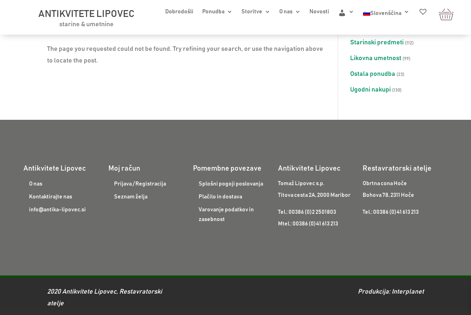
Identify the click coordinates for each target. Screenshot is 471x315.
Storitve (251, 12)
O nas (286, 12)
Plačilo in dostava (220, 197)
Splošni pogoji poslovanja (231, 184)
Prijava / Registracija (140, 184)
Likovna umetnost (375, 58)
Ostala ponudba (372, 74)
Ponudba (213, 12)
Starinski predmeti (377, 42)
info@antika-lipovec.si (57, 210)
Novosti (319, 12)
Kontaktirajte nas (50, 197)
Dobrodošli (179, 12)
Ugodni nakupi (370, 89)
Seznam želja (130, 197)
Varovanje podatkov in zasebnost (226, 214)
